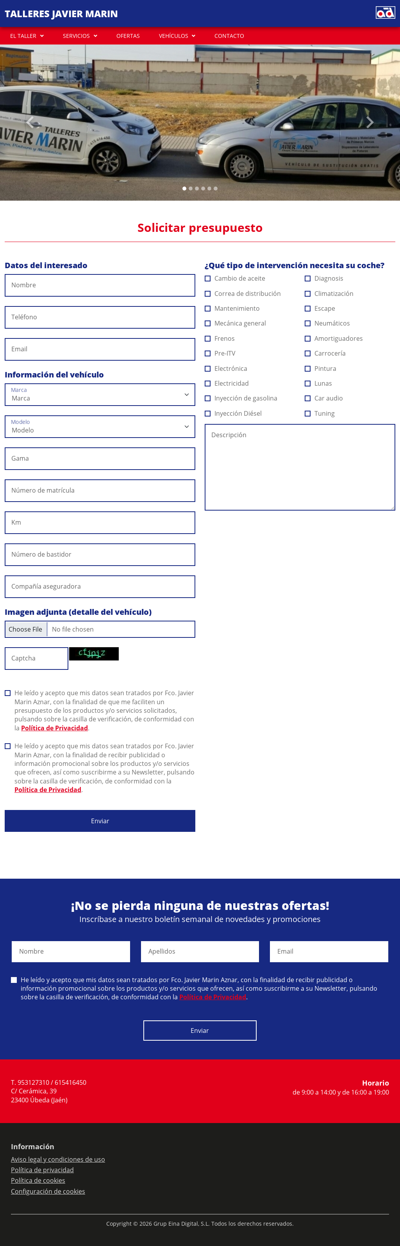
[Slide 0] (184, 188)
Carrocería (325, 353)
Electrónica (226, 368)
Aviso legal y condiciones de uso (58, 1159)
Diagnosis (324, 278)
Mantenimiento (232, 308)
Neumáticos (327, 323)
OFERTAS (128, 35)
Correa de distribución (243, 293)
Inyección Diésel (233, 413)
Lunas (318, 383)
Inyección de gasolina (241, 398)
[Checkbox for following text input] (100, 629)
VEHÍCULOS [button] (173, 35)
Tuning (320, 413)
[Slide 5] (216, 188)
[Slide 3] (203, 188)
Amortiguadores (334, 338)
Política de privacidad (42, 1170)
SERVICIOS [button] (76, 35)
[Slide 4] (209, 188)
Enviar (100, 821)
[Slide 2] (197, 188)
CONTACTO (229, 35)
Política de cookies (38, 1180)
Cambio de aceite (235, 278)
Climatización (329, 293)
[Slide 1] (191, 188)
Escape (320, 308)
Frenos (220, 338)
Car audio (324, 398)
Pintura (321, 368)
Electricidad (227, 383)
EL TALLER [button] (23, 35)
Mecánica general (235, 323)
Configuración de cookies (48, 1191)
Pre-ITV (220, 353)
